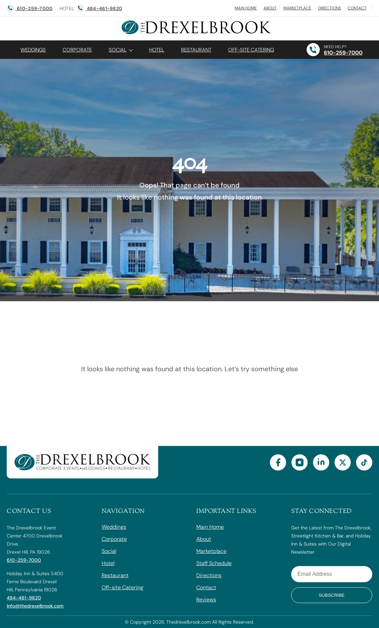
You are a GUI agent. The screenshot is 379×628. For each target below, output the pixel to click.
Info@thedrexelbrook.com (35, 606)
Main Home (246, 8)
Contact (357, 8)
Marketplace (297, 8)
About (270, 8)
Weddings (33, 49)
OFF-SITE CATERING (251, 49)
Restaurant (196, 49)
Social (118, 49)
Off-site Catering (122, 587)
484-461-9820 (24, 598)
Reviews (206, 599)
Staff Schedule (214, 563)
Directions (329, 8)
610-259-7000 (343, 52)
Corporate (77, 49)
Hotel (156, 49)
